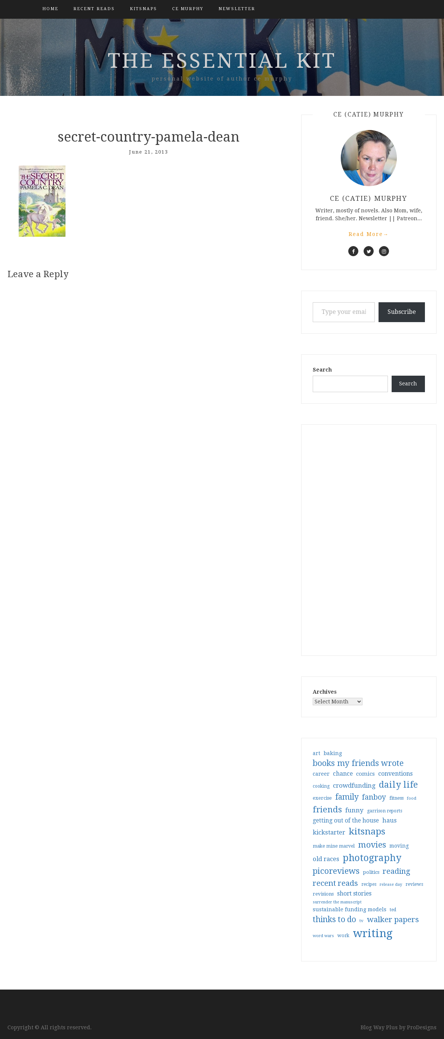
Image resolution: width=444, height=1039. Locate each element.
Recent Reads (94, 8)
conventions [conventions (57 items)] (395, 773)
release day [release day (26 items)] (391, 884)
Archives (325, 692)
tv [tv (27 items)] (361, 920)
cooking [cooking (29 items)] (321, 786)
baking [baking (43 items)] (333, 753)
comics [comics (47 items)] (365, 773)
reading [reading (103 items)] (396, 871)
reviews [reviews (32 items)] (414, 884)
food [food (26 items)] (411, 798)
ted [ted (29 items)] (393, 909)
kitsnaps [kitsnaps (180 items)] (367, 831)
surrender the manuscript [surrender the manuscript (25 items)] (337, 902)
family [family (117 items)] (347, 797)
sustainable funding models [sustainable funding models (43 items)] (349, 909)
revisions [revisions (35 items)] (323, 894)
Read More (369, 234)
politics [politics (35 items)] (371, 872)
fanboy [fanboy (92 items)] (374, 797)
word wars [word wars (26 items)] (323, 935)
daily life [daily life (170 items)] (398, 784)
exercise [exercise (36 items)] (322, 798)
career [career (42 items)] (321, 774)
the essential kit (222, 61)
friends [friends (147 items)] (327, 809)
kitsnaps (143, 8)
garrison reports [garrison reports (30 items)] (384, 811)
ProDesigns (422, 1027)
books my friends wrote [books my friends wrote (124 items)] (358, 763)
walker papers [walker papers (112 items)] (393, 919)
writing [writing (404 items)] (373, 933)
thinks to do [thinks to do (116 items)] (334, 919)
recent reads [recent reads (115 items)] (335, 883)
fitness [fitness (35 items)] (396, 798)
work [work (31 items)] (343, 935)
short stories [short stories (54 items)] (354, 893)
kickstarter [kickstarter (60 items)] (329, 832)
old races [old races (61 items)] (326, 859)
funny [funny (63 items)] (354, 810)
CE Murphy (187, 8)
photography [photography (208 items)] (372, 857)
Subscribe (402, 311)
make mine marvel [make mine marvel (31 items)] (334, 846)
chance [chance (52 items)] (343, 773)
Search (322, 370)
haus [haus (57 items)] (389, 820)
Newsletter (236, 8)
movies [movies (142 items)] (372, 844)
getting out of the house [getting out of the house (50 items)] (346, 820)
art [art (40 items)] (316, 753)
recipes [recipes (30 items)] (368, 884)
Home (50, 8)
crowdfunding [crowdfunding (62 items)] (354, 785)
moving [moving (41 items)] (399, 846)
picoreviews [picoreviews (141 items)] (336, 871)
